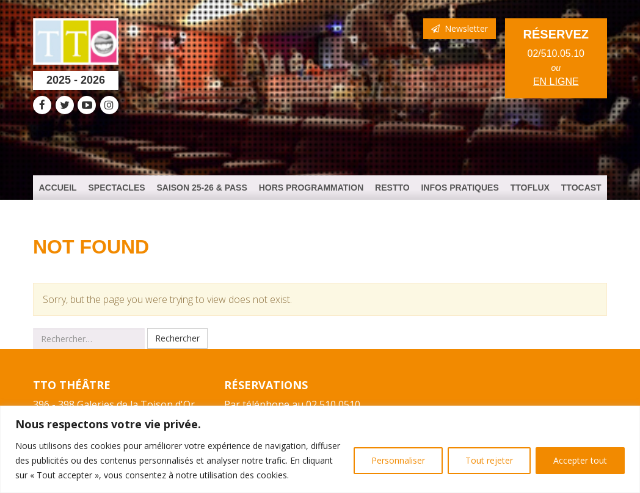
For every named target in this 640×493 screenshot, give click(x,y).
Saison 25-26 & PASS (201, 187)
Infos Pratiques (459, 187)
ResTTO (392, 187)
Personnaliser (398, 460)
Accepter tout (580, 460)
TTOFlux (530, 187)
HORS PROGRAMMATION (311, 187)
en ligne (556, 81)
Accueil (57, 187)
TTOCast (581, 187)
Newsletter (459, 28)
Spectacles (117, 187)
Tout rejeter (489, 460)
